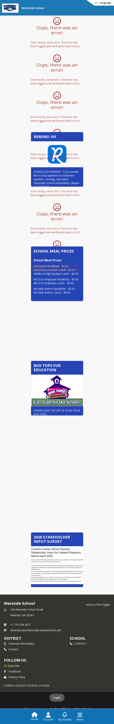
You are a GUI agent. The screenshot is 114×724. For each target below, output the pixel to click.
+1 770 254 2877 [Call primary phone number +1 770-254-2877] (20, 624)
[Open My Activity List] (64, 716)
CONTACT (78, 643)
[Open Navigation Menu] (79, 716)
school (77, 638)
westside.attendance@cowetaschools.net (35, 630)
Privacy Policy (14, 677)
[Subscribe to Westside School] (11, 666)
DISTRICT (12, 638)
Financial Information (19, 643)
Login (57, 697)
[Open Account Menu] (48, 716)
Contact (11, 649)
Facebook (12, 671)
